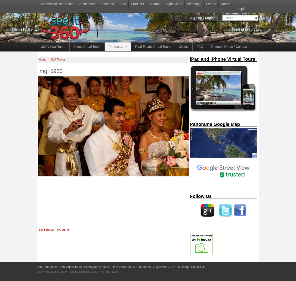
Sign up (196, 18)
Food (122, 4)
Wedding (63, 229)
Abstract (154, 4)
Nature (226, 4)
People (240, 9)
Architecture (88, 4)
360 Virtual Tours (53, 46)
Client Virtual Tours (87, 46)
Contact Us (198, 267)
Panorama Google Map (152, 267)
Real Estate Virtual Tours (153, 46)
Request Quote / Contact (229, 46)
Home (42, 59)
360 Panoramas (47, 267)
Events (211, 4)
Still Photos (58, 59)
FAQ (200, 46)
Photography (118, 46)
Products (137, 4)
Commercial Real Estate (57, 4)
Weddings (194, 4)
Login (209, 18)
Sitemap (183, 267)
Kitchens (108, 4)
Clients (184, 46)
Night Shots (173, 4)
